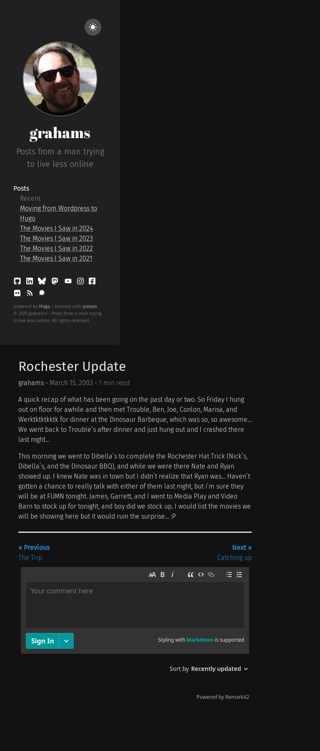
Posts (21, 188)
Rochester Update (72, 366)
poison (90, 306)
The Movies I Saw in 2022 (56, 248)
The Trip (34, 553)
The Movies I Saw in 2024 (56, 228)
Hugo (44, 306)
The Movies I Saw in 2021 (56, 258)
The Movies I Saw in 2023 (56, 238)
